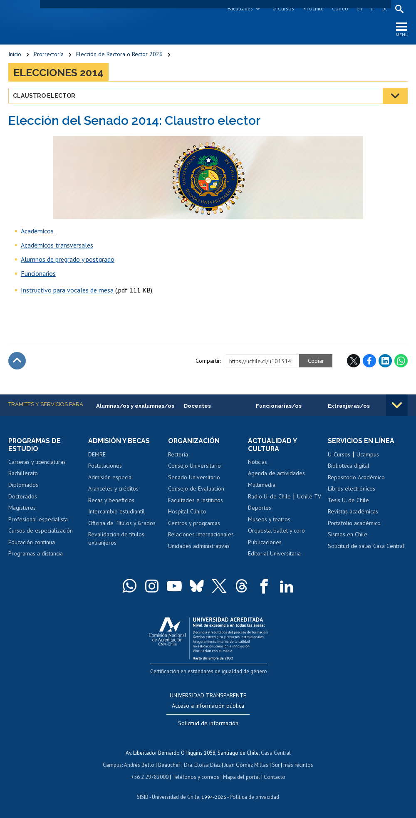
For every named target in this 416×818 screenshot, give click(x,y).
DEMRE (97, 454)
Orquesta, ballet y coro (276, 531)
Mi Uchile (313, 8)
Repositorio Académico (356, 477)
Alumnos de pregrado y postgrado (67, 259)
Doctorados (22, 496)
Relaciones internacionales (201, 534)
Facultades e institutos (195, 500)
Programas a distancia (35, 554)
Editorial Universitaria (274, 554)
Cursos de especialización (40, 531)
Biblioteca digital (348, 466)
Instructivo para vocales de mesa (67, 290)
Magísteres (22, 508)
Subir (17, 361)
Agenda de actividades (276, 473)
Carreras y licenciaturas (37, 462)
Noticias (257, 462)
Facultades (240, 8)
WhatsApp (401, 361)
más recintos (298, 764)
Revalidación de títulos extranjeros (116, 539)
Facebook (369, 361)
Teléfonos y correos (195, 775)
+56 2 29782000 (149, 775)
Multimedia (261, 485)
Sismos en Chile (347, 534)
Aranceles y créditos (113, 489)
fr (372, 8)
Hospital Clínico (187, 512)
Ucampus (368, 454)
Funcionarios (38, 274)
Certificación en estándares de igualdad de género (209, 670)
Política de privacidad (254, 795)
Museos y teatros (269, 519)
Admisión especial (110, 477)
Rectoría (178, 454)
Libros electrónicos (351, 489)
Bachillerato (23, 473)
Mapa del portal (241, 775)
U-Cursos (283, 8)
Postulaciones (105, 466)
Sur (276, 764)
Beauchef (169, 764)
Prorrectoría (49, 54)
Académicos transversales (57, 245)
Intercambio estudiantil (116, 512)
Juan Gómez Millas (246, 764)
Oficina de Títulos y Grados (122, 523)
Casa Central (276, 752)
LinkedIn (385, 361)
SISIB (143, 795)
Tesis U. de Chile (348, 500)
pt (384, 8)
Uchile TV (309, 496)
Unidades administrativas (199, 546)
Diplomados (23, 485)
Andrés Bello (139, 764)
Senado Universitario (194, 477)
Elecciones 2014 (58, 72)
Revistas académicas (353, 512)
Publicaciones (265, 542)
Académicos (37, 231)
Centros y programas (194, 523)
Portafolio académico (354, 523)
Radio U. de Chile (269, 496)
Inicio (14, 54)
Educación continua (31, 542)
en (359, 8)
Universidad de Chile (175, 795)
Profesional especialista (38, 519)
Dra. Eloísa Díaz (202, 764)
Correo (340, 8)
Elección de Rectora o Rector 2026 (119, 54)
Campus (112, 764)
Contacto (274, 775)
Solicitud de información (208, 723)
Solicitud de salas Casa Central (366, 546)
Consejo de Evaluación (196, 489)
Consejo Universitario (194, 466)
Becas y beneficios (111, 500)
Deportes (259, 508)
